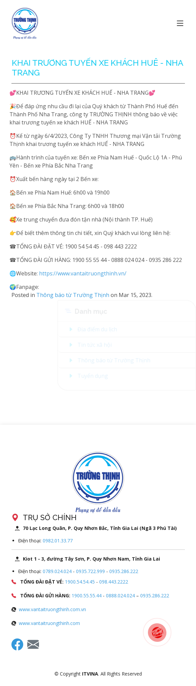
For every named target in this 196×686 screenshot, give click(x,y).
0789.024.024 (57, 571)
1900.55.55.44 (87, 595)
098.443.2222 (113, 581)
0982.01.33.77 (58, 540)
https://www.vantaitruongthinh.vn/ (74, 273)
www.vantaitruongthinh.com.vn (52, 609)
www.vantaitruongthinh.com (49, 623)
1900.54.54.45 (80, 581)
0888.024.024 (121, 595)
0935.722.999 (90, 571)
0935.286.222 (123, 571)
